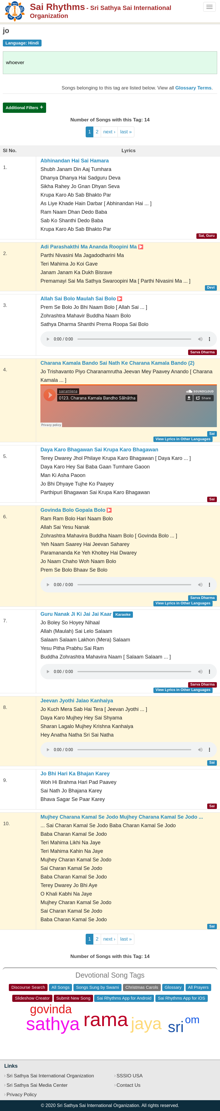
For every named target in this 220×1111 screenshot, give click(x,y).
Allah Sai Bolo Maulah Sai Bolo (81, 298)
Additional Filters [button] (22, 107)
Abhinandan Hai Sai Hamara (74, 161)
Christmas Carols (142, 987)
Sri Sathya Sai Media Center (37, 1085)
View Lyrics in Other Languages (183, 439)
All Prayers (198, 987)
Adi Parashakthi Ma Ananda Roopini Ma (91, 247)
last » (126, 131)
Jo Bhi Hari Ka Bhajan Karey (75, 773)
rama (105, 1019)
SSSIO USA (130, 1076)
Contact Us (129, 1085)
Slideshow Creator (32, 998)
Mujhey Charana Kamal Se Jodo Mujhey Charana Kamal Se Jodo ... (121, 817)
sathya (53, 1024)
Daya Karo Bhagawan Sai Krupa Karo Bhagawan (99, 449)
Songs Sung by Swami (97, 987)
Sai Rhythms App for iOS (181, 998)
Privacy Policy (22, 1094)
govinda (51, 1009)
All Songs (60, 987)
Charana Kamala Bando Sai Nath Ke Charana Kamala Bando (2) (117, 363)
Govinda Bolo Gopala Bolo (76, 510)
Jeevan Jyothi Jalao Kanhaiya (76, 701)
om (192, 1020)
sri (176, 1026)
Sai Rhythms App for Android (124, 998)
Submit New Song (73, 998)
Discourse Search (28, 987)
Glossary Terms (193, 88)
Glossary (173, 987)
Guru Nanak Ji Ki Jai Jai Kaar (86, 614)
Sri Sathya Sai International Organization (50, 1076)
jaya (146, 1023)
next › (109, 131)
